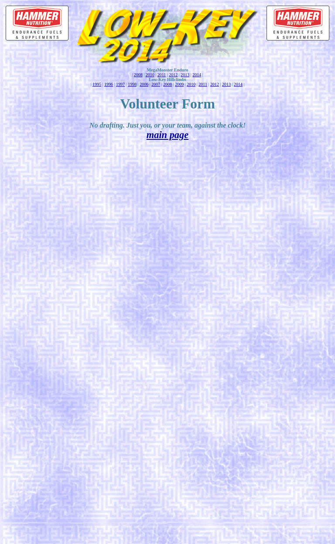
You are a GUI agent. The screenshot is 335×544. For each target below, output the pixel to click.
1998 (132, 84)
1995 (96, 84)
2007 (155, 84)
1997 (120, 84)
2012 (173, 74)
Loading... (169, 345)
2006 (144, 84)
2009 (179, 84)
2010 (150, 74)
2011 (161, 74)
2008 (138, 74)
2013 (185, 74)
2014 (196, 74)
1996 (108, 84)
